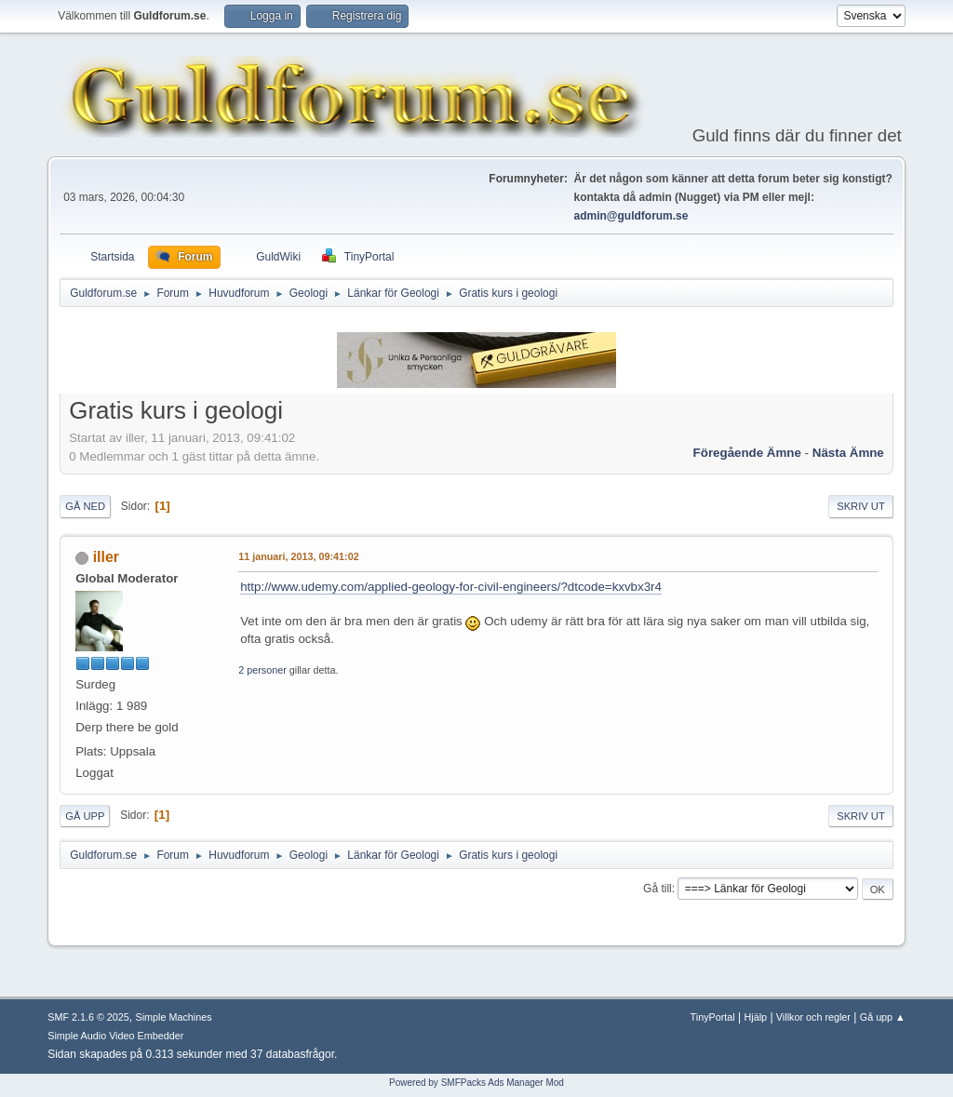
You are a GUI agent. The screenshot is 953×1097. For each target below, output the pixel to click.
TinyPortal (713, 1017)
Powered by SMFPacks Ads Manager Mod (476, 1082)
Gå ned (85, 506)
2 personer (262, 670)
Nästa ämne (848, 453)
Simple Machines (174, 1017)
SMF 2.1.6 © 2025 (88, 1017)
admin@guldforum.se (631, 215)
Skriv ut (861, 506)
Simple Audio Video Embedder (115, 1035)
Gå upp (84, 816)
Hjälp (756, 1017)
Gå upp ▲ (883, 1017)
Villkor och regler (813, 1017)
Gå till (657, 888)
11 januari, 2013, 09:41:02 (298, 556)
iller (106, 557)
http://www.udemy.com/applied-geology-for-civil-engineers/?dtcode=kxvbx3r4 (451, 587)
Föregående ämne (747, 453)
